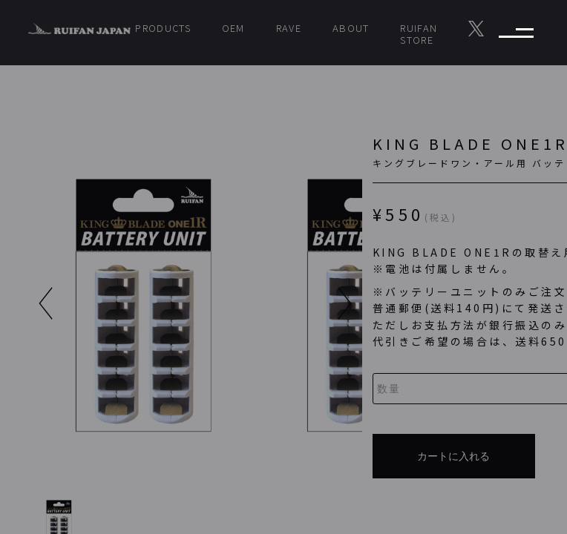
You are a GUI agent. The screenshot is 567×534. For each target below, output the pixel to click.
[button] (242, 303)
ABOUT (351, 28)
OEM (233, 28)
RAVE (288, 28)
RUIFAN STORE (418, 34)
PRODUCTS (162, 28)
